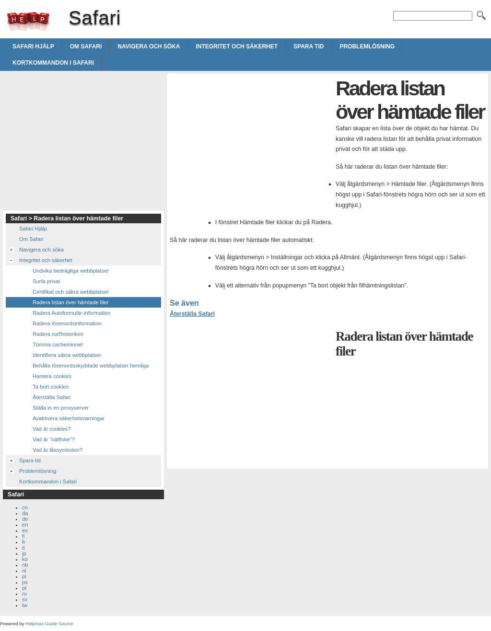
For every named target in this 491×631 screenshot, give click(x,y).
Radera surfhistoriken (58, 334)
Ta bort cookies (51, 387)
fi (23, 536)
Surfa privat (46, 281)
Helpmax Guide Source (49, 623)
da (25, 513)
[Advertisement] (250, 144)
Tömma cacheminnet (57, 344)
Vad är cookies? (51, 429)
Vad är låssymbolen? (57, 450)
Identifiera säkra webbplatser (67, 355)
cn (25, 507)
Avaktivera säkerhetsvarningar (69, 418)
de (25, 519)
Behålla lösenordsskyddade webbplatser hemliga (91, 365)
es (25, 530)
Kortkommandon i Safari (53, 62)
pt (24, 588)
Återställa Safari (192, 313)
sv (24, 599)
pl (24, 576)
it (23, 548)
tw (24, 605)
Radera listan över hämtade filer (71, 302)
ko (25, 559)
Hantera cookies (52, 376)
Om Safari (86, 46)
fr (23, 542)
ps (25, 582)
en (25, 525)
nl (24, 571)
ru (24, 594)
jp (24, 553)
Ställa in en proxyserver (61, 408)
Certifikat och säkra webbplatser (71, 292)
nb (25, 565)
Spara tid (308, 46)
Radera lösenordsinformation (67, 323)
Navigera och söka (148, 46)
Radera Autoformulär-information (71, 313)
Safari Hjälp (33, 46)
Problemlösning (367, 46)
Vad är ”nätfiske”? (53, 439)
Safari (28, 21)
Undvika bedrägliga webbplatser (71, 271)
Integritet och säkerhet (237, 46)
